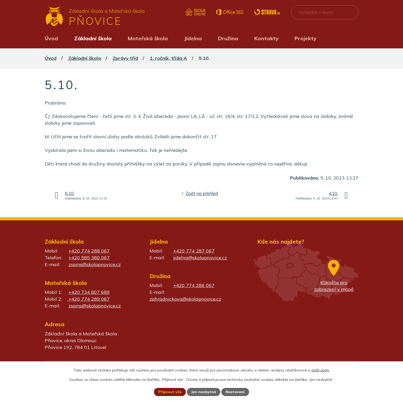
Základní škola (93, 38)
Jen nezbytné (203, 391)
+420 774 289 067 (88, 299)
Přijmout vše (170, 391)
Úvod (51, 38)
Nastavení (235, 391)
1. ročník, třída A (168, 58)
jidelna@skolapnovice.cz (200, 258)
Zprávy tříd (125, 58)
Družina (228, 38)
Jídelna (193, 38)
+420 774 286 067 (194, 285)
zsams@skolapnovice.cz (94, 264)
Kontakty (266, 38)
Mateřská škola (148, 38)
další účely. (320, 370)
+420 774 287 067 (194, 251)
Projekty (305, 38)
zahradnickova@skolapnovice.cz (185, 299)
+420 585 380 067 (89, 258)
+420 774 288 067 (89, 251)
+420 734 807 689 (89, 292)
